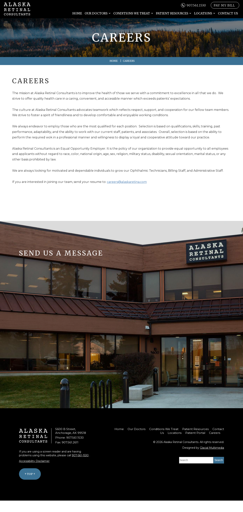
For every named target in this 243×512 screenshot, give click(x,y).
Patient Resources (172, 13)
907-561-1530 (80, 455)
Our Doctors (96, 13)
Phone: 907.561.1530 (69, 437)
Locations (203, 13)
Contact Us (228, 13)
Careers (214, 433)
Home (77, 13)
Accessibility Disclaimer (34, 461)
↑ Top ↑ (30, 474)
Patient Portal (195, 433)
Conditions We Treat (131, 13)
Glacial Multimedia (212, 447)
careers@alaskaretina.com (127, 182)
